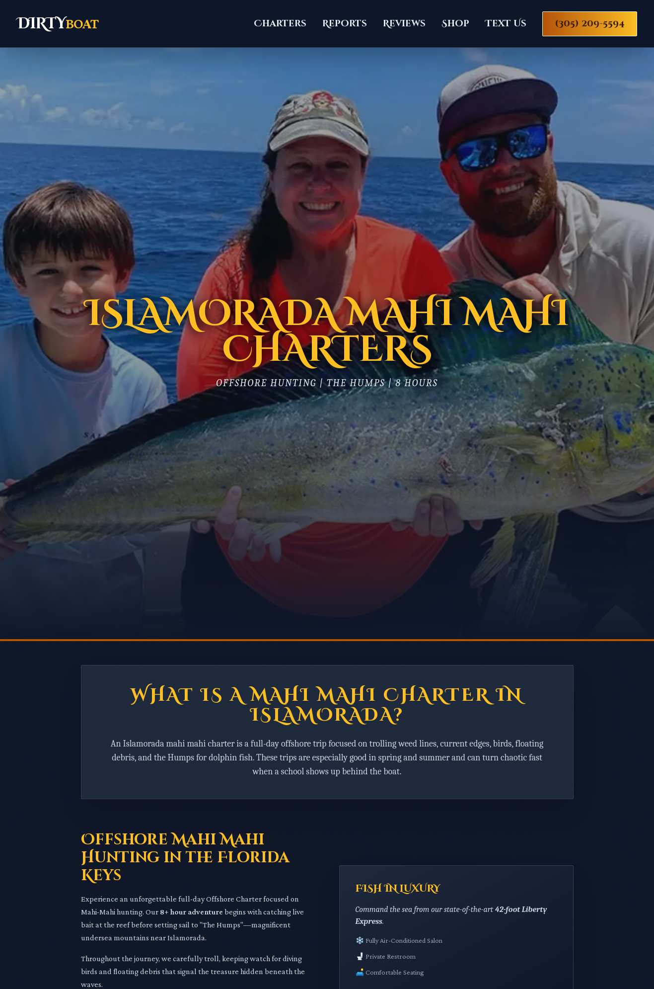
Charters (280, 23)
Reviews (404, 23)
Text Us (505, 23)
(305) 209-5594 (590, 23)
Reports (344, 23)
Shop (455, 23)
